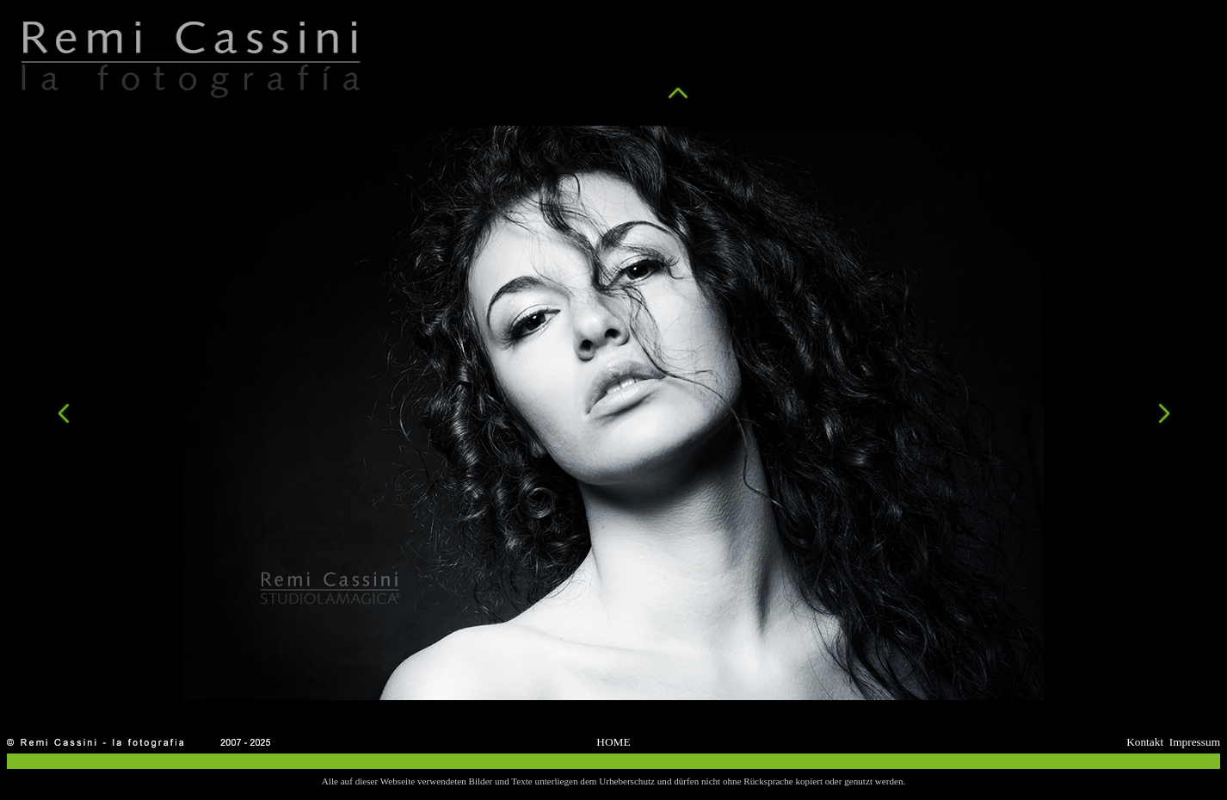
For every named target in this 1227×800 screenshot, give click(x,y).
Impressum (1194, 741)
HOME (613, 741)
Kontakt (1144, 741)
